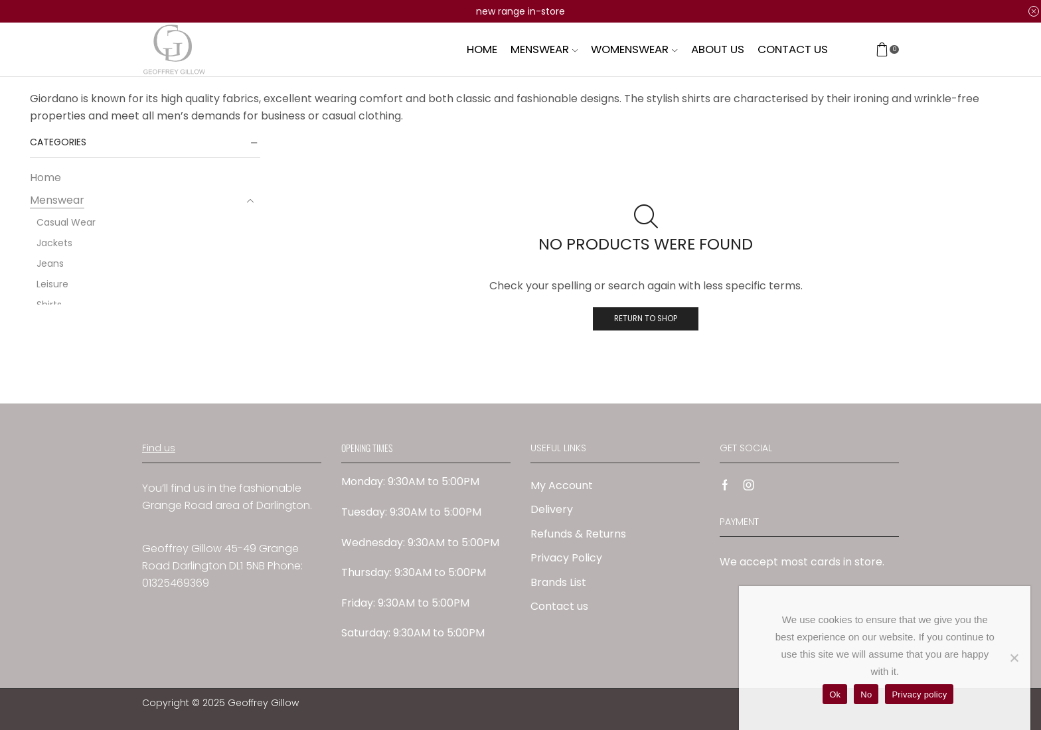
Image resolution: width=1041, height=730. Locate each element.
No (866, 694)
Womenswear (634, 49)
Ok (835, 694)
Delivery (551, 509)
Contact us (793, 49)
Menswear (544, 49)
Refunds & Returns (578, 534)
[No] (1013, 657)
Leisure (52, 284)
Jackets (54, 243)
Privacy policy (919, 694)
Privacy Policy (566, 557)
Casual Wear (66, 222)
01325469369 (175, 583)
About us (717, 49)
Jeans (50, 263)
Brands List (558, 582)
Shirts (49, 304)
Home (482, 49)
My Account (561, 485)
